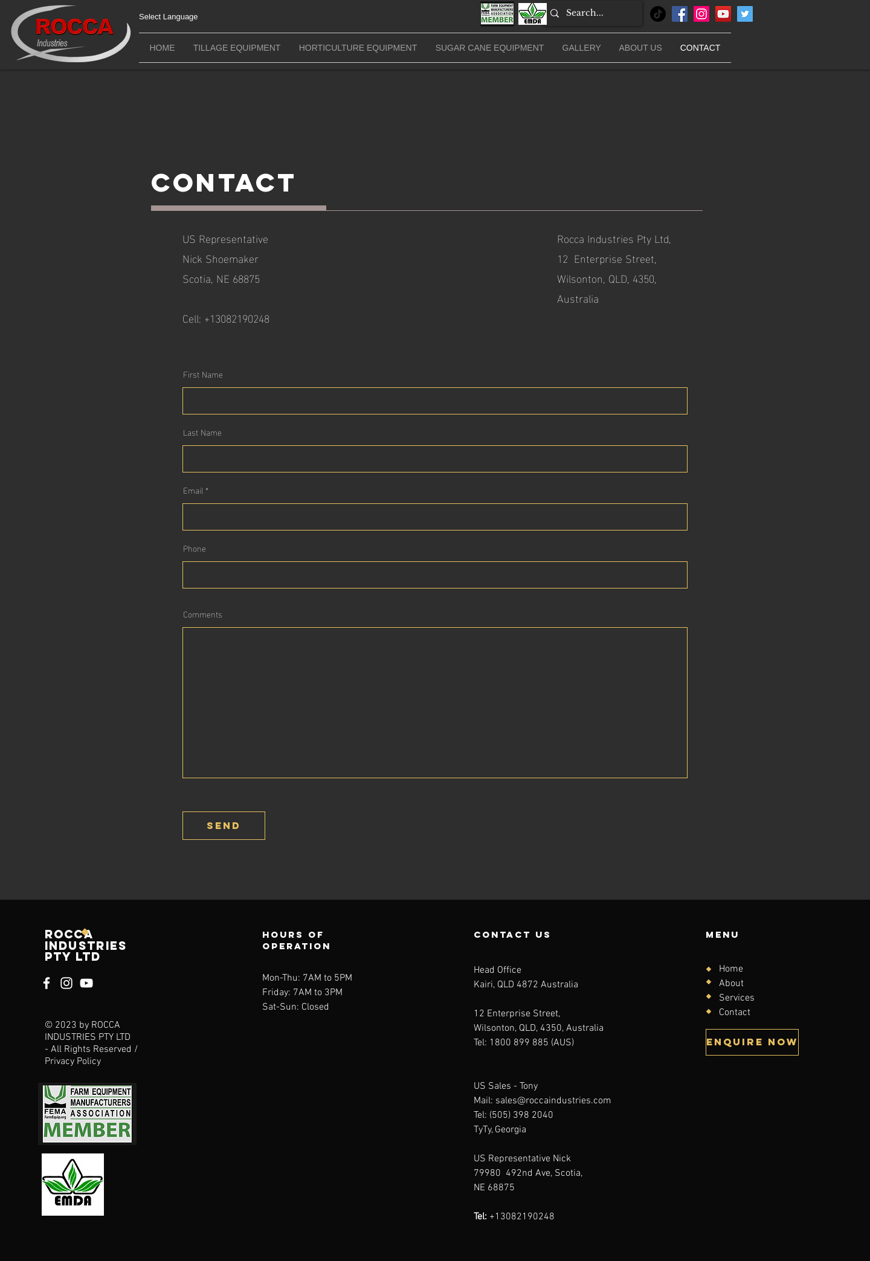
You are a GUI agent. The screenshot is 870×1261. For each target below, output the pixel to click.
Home (731, 969)
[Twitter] (745, 14)
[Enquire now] (752, 1042)
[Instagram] (701, 14)
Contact (734, 1013)
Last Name (202, 432)
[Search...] (591, 13)
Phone (194, 548)
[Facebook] (680, 14)
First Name (203, 374)
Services (737, 998)
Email (193, 490)
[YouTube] (723, 14)
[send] (223, 825)
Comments (202, 614)
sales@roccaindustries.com (553, 1101)
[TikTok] (658, 14)
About (731, 984)
